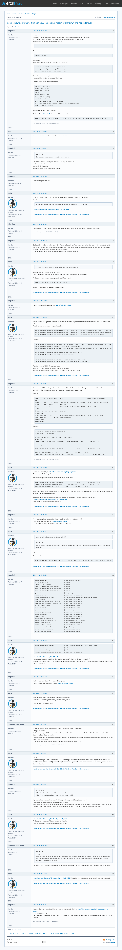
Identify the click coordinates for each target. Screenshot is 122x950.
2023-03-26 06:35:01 (40, 905)
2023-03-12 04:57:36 (40, 176)
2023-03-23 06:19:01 (40, 784)
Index (8, 14)
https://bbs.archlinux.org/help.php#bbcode (63, 472)
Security (98, 3)
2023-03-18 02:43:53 (40, 241)
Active (104, 17)
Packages (64, 3)
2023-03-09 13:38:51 (40, 148)
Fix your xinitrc (84, 214)
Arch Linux (12, 3)
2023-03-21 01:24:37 (40, 724)
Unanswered (111, 17)
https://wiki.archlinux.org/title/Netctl (45, 657)
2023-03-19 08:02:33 (40, 575)
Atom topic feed (110, 940)
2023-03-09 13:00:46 (40, 131)
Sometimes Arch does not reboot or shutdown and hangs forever (61, 23)
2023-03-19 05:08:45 (40, 384)
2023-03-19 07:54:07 (40, 531)
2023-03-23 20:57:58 (40, 845)
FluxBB (112, 943)
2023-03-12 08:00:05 (40, 193)
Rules (14, 14)
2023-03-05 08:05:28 (40, 31)
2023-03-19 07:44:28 (40, 515)
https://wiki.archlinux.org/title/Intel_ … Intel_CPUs (50, 819)
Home (55, 3)
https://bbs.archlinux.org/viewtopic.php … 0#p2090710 (52, 878)
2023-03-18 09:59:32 (40, 301)
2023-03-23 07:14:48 (40, 814)
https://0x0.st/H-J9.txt (65, 683)
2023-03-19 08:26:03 (40, 640)
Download (115, 3)
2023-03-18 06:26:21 (40, 262)
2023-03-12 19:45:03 (40, 224)
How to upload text (39, 214)
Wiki (81, 3)
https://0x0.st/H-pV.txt (63, 305)
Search (20, 14)
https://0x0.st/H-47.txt (60, 521)
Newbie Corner (21, 23)
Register (27, 14)
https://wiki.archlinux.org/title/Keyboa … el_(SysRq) (51, 209)
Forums (74, 3)
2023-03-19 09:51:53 (40, 677)
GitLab (89, 3)
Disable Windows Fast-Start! (69, 214)
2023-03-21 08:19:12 (40, 753)
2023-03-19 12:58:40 (40, 693)
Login (34, 14)
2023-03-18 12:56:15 (40, 317)
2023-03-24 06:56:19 (40, 874)
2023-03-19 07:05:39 (40, 467)
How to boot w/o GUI (52, 214)
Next (19, 27)
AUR (106, 3)
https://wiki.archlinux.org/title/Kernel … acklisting (50, 499)
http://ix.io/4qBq (45, 114)
